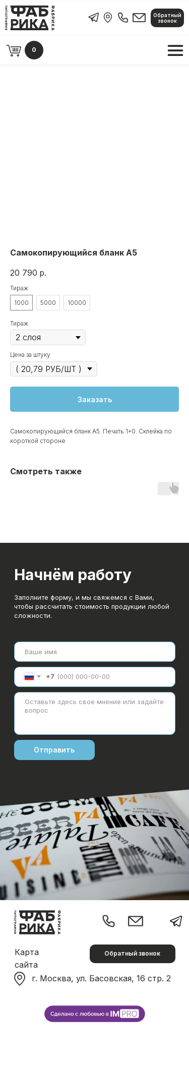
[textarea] (94, 713)
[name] (94, 652)
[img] (107, 18)
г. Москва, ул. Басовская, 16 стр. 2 (101, 978)
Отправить (54, 749)
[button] (167, 18)
